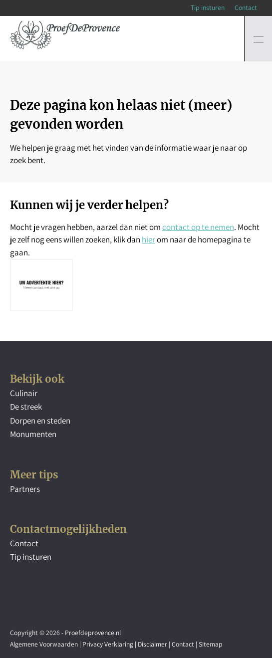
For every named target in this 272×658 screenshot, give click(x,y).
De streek (26, 406)
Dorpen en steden (40, 420)
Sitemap (211, 644)
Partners (25, 488)
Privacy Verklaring (107, 644)
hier (148, 239)
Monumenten (33, 434)
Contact (246, 7)
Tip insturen (208, 7)
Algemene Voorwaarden (44, 644)
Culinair (23, 393)
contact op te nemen (198, 226)
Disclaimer (152, 644)
